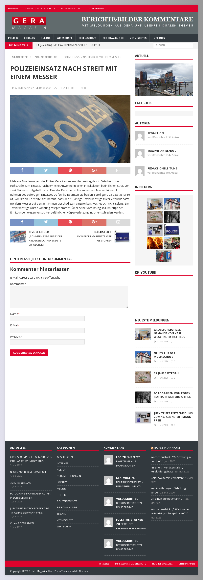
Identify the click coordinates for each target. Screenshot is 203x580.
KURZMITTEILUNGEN (69, 476)
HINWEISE (13, 8)
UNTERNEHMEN (95, 8)
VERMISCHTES (138, 38)
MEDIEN (61, 488)
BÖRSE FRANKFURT (167, 447)
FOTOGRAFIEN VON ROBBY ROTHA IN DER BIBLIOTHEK (172, 395)
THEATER (62, 514)
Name (14, 314)
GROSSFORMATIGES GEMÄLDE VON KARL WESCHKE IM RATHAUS (169, 333)
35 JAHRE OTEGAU (166, 373)
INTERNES (159, 38)
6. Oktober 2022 (24, 88)
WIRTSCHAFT (64, 38)
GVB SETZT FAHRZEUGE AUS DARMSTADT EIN (128, 461)
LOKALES (29, 38)
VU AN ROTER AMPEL (22, 523)
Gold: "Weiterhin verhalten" (167, 478)
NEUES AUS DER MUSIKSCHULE (164, 355)
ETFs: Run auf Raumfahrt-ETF (168, 498)
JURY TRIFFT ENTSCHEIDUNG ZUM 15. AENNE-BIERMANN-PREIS (173, 416)
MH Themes (81, 571)
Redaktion (45, 88)
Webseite (16, 337)
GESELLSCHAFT (88, 38)
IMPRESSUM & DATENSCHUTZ (39, 8)
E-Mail (14, 325)
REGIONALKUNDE (113, 38)
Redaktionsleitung (162, 168)
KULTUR (46, 38)
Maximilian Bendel (161, 151)
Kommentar (18, 284)
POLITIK (13, 38)
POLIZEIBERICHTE (68, 88)
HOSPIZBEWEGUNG (71, 8)
